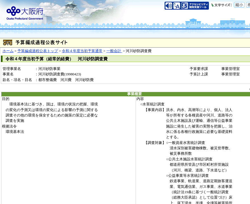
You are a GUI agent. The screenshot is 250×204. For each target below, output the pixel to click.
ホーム (8, 51)
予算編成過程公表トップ (37, 51)
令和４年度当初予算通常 (82, 51)
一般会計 (114, 51)
